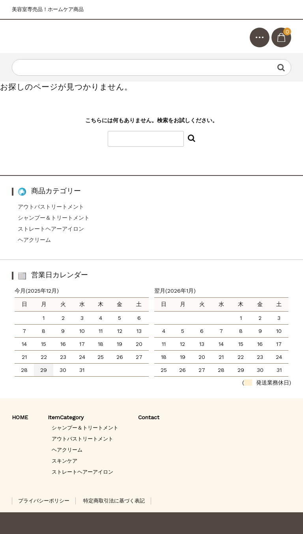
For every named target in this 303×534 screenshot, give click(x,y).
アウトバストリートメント (51, 207)
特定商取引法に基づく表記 (114, 501)
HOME (20, 417)
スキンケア (64, 461)
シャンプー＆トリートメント (54, 218)
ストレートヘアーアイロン (51, 229)
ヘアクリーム (34, 240)
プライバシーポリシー (43, 501)
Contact (148, 417)
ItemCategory (66, 417)
